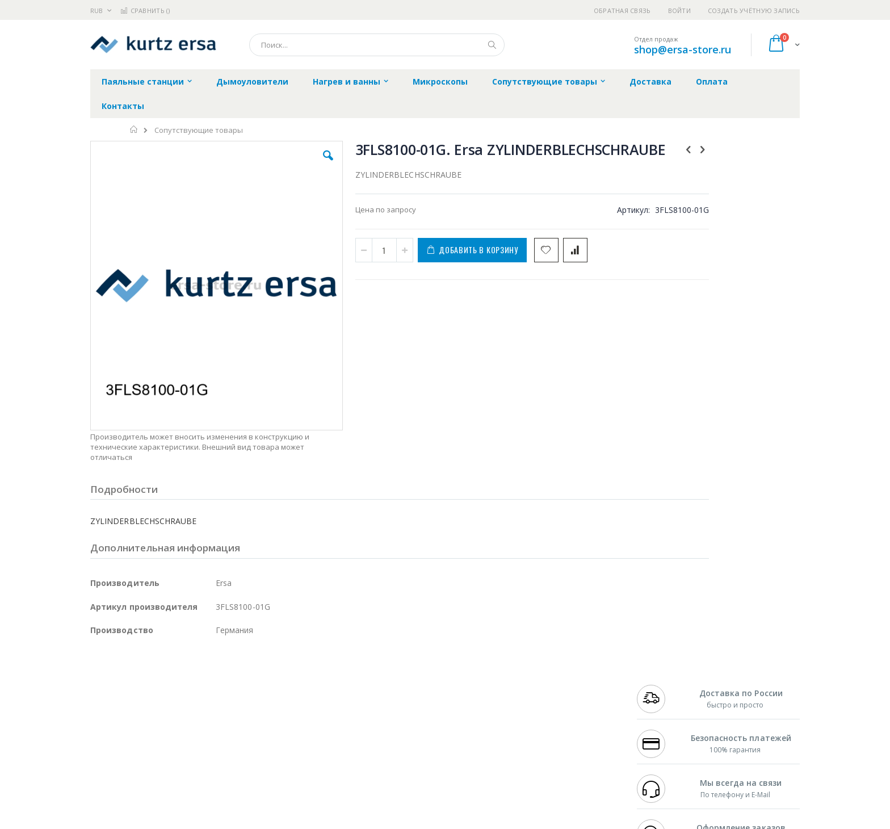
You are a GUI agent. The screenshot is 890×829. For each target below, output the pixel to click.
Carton (217, 730)
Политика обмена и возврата (386, 697)
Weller (210, 675)
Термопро (217, 686)
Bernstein (107, 774)
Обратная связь (622, 10)
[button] (293, 164)
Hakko (101, 675)
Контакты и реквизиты (556, 675)
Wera (178, 774)
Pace (179, 675)
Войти (679, 10)
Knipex (146, 774)
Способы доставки (548, 697)
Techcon (187, 752)
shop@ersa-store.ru (682, 49)
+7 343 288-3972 (662, 697)
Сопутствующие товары (198, 130)
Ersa (130, 675)
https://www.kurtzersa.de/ (269, 821)
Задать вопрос (360, 752)
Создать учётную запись (754, 10)
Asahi (212, 708)
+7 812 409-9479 (662, 686)
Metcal (176, 686)
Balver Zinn (109, 708)
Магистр (261, 686)
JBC (154, 675)
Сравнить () (145, 10)
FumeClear (135, 686)
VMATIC (225, 752)
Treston (103, 752)
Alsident (245, 675)
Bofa (98, 686)
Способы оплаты (544, 719)
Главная (134, 129)
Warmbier (145, 752)
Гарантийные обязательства (386, 675)
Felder (181, 708)
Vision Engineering (122, 730)
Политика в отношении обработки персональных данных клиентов (396, 725)
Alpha (150, 708)
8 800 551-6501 (665, 708)
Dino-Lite (180, 730)
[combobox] (377, 45)
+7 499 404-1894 (662, 675)
